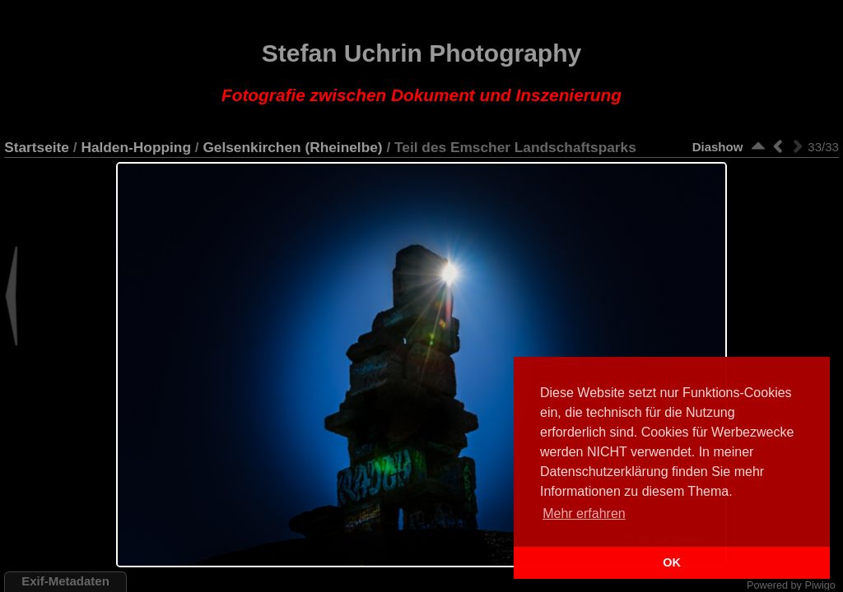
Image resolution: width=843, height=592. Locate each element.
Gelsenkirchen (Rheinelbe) (292, 147)
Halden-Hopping (136, 147)
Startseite (36, 147)
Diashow (717, 147)
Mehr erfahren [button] (584, 513)
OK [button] (672, 562)
